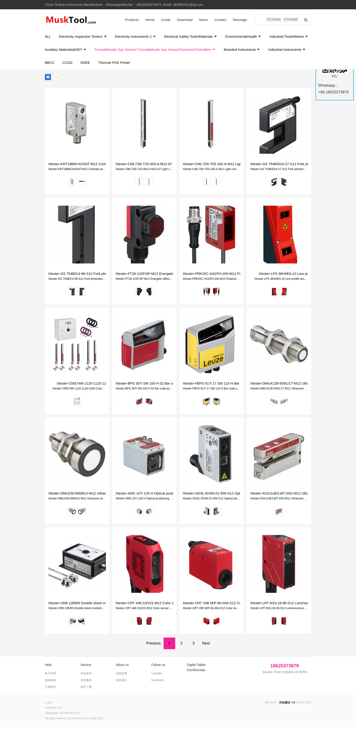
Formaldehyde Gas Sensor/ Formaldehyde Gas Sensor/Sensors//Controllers (204, 51)
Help (48, 667)
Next (206, 646)
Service (86, 667)
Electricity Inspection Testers (84, 37)
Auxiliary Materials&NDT (114, 51)
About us (122, 667)
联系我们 (121, 682)
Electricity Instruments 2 (137, 37)
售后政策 (86, 676)
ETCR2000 (273, 19)
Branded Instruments (292, 51)
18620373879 (284, 668)
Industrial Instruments (64, 65)
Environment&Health (246, 37)
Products (131, 20)
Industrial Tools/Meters (64, 51)
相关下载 (86, 689)
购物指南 (50, 682)
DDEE (133, 65)
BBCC (96, 65)
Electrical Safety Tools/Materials (193, 37)
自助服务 (86, 682)
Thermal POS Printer (162, 65)
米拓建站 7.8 (287, 705)
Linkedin (156, 676)
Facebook (157, 682)
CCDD (114, 65)
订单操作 (50, 689)
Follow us (158, 667)
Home (149, 20)
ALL (48, 37)
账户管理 (50, 676)
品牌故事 (121, 676)
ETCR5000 (291, 19)
